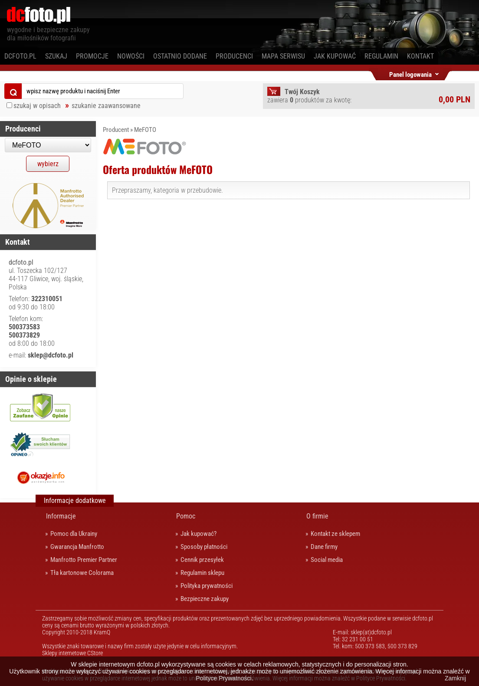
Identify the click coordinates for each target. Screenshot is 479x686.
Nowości (130, 56)
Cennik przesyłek (202, 560)
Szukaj (56, 56)
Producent (116, 130)
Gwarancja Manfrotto (77, 547)
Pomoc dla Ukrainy (73, 534)
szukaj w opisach (37, 106)
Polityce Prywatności (223, 678)
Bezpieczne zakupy (204, 599)
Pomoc (185, 516)
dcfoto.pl (20, 56)
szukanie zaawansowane (106, 106)
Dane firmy (324, 547)
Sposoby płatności (203, 547)
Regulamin (381, 56)
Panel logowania (410, 73)
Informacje (61, 516)
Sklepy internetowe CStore (72, 653)
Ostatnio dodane (180, 56)
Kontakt (420, 56)
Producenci (234, 56)
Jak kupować (335, 56)
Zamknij (455, 678)
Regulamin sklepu (202, 573)
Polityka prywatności (206, 586)
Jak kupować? (198, 534)
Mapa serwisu (283, 56)
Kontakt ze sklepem (335, 534)
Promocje (92, 56)
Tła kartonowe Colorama (82, 573)
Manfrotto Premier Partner (83, 560)
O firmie (317, 516)
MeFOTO (145, 130)
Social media (327, 560)
